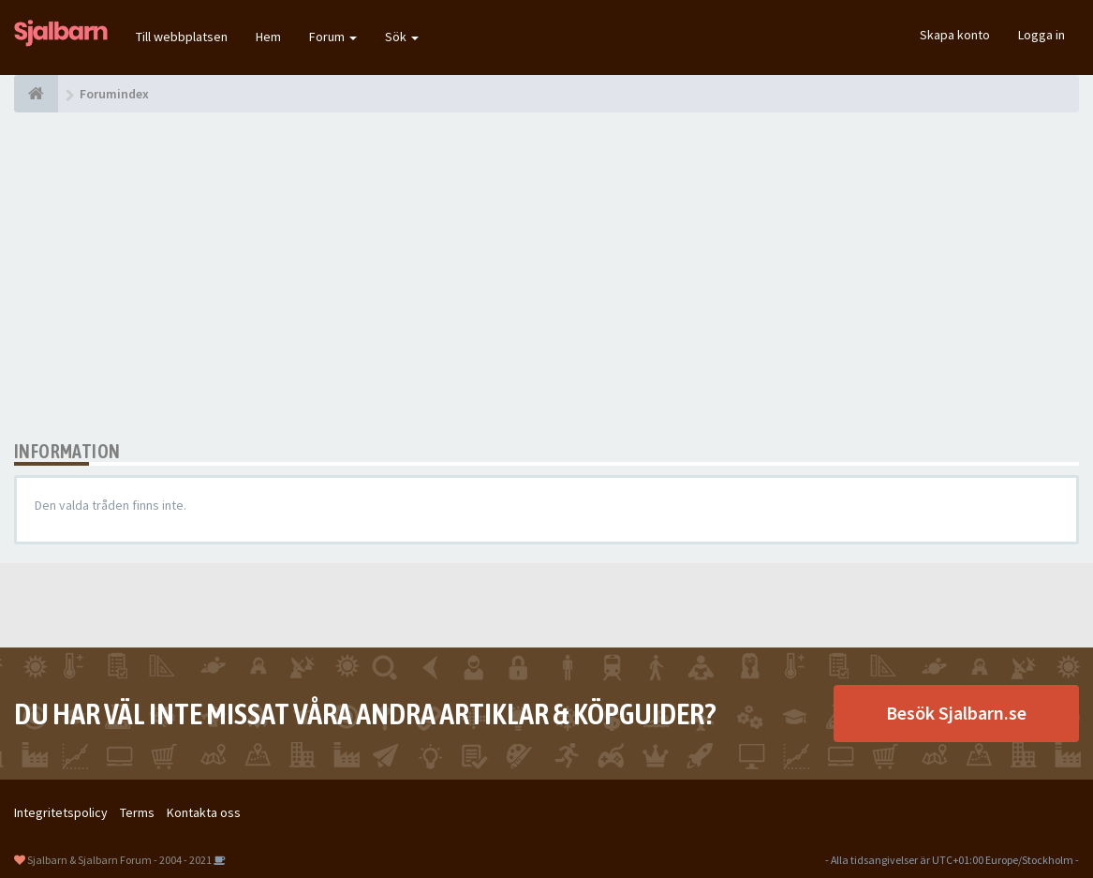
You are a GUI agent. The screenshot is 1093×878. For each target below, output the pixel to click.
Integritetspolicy (61, 812)
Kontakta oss (204, 812)
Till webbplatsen (182, 36)
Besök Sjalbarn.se (956, 712)
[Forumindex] (36, 93)
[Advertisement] (546, 276)
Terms (137, 812)
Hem (268, 36)
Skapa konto (955, 34)
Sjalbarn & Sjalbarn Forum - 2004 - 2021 (119, 860)
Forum (333, 36)
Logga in (1041, 34)
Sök (402, 36)
